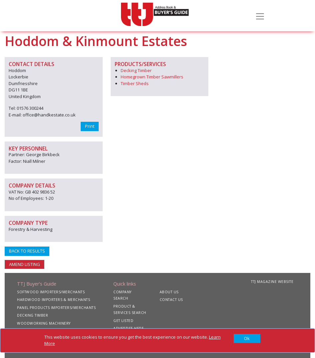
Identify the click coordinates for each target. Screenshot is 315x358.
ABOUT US (169, 292)
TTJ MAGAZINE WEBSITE (272, 281)
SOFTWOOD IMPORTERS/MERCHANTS (51, 292)
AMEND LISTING (24, 264)
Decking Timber (136, 70)
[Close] (247, 338)
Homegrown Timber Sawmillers (152, 77)
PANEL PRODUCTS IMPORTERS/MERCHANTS (56, 307)
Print (89, 126)
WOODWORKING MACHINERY (44, 323)
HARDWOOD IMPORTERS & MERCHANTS (53, 299)
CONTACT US (171, 299)
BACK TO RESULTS (27, 251)
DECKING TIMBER (32, 315)
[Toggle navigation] (260, 15)
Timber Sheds (135, 83)
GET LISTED (123, 320)
